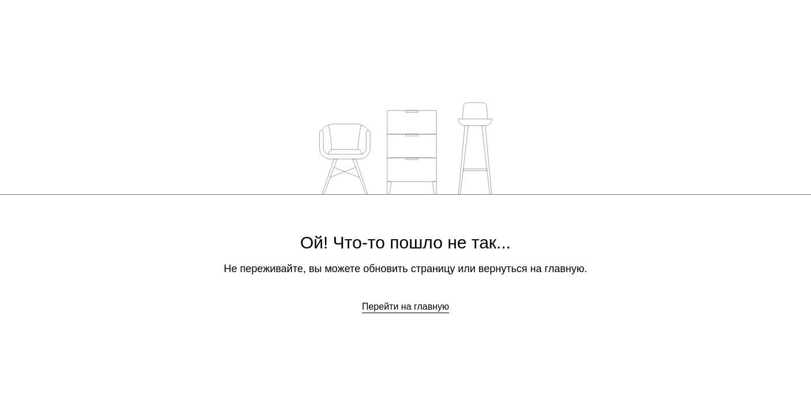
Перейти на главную (405, 306)
